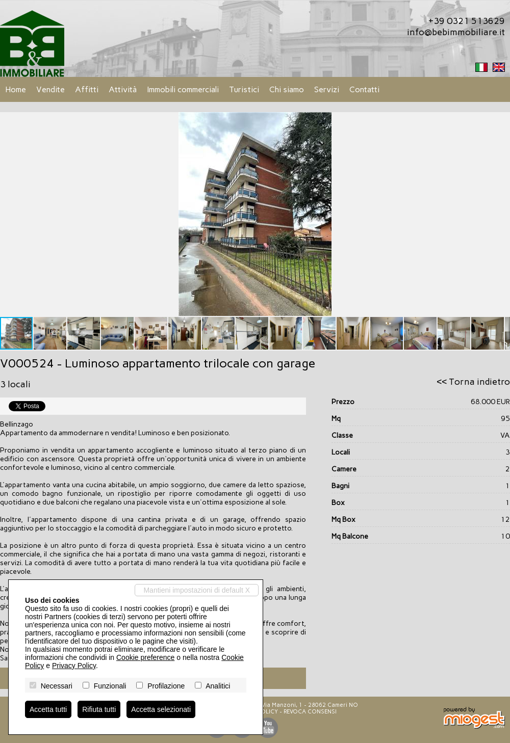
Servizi (326, 89)
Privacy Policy (74, 665)
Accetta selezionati (161, 709)
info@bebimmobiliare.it (456, 32)
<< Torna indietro (473, 381)
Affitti (86, 89)
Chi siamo (286, 89)
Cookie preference (145, 657)
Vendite (50, 89)
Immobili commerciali (183, 89)
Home (15, 89)
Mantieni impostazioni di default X (196, 590)
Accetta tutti (48, 709)
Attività (123, 89)
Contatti (364, 89)
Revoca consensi (310, 711)
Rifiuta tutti (99, 709)
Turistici (244, 89)
